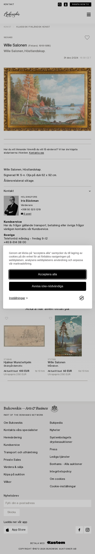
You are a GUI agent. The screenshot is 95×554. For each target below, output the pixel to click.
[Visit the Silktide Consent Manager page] (81, 298)
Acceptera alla (47, 274)
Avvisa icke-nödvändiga (47, 286)
